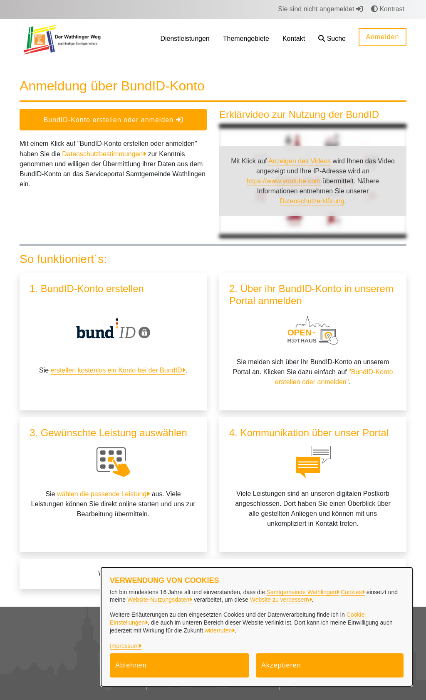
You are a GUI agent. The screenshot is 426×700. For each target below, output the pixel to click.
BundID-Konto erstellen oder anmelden (113, 119)
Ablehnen (131, 665)
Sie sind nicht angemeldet (320, 8)
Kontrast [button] (387, 8)
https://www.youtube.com (284, 181)
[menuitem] (185, 40)
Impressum (124, 645)
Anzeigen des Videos (299, 161)
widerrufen (218, 630)
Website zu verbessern (279, 599)
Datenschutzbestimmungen (102, 154)
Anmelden (382, 36)
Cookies (351, 592)
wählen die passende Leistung (101, 494)
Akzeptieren (281, 665)
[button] (332, 40)
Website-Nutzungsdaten (158, 599)
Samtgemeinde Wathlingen (302, 592)
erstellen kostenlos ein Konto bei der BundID (116, 370)
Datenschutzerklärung (312, 201)
